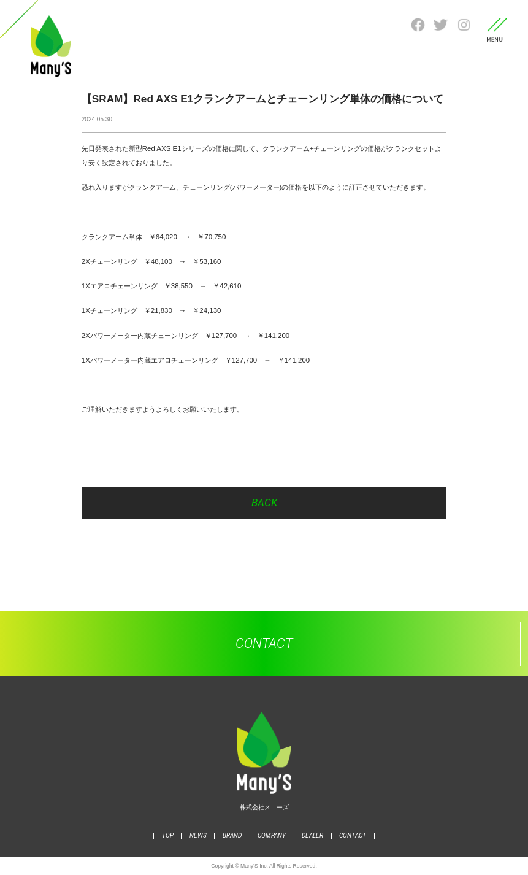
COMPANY (272, 835)
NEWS (198, 835)
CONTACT (352, 835)
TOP (168, 835)
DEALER (312, 835)
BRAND (232, 835)
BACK (264, 502)
